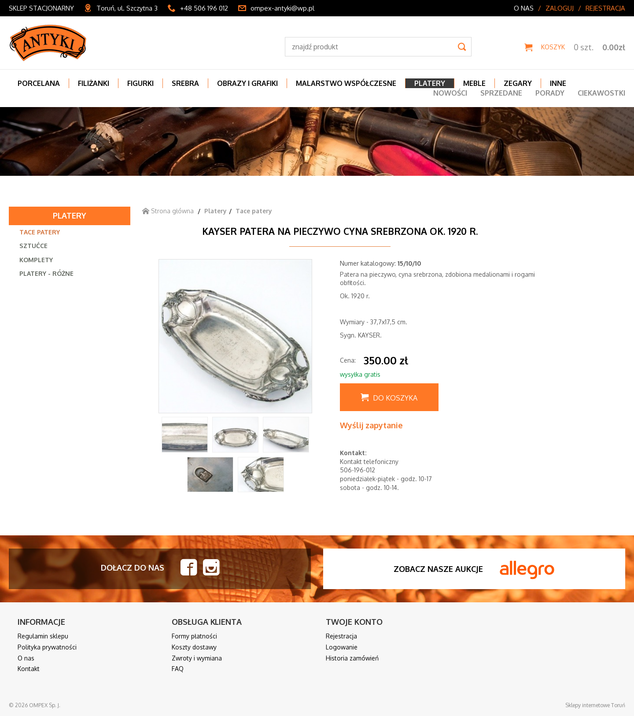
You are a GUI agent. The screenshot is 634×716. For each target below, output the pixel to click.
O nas (524, 8)
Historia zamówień (352, 658)
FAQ (178, 668)
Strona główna (168, 211)
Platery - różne (46, 273)
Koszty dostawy (194, 647)
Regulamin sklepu (43, 636)
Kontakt (29, 668)
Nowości (450, 93)
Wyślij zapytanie (371, 425)
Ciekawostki (601, 93)
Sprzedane (501, 93)
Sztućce (33, 245)
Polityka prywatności (47, 647)
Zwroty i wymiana (197, 658)
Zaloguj (560, 8)
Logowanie (342, 647)
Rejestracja (605, 8)
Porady (549, 93)
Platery (69, 215)
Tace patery (39, 232)
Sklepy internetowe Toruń (595, 705)
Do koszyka (395, 397)
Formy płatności (194, 636)
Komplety (36, 259)
